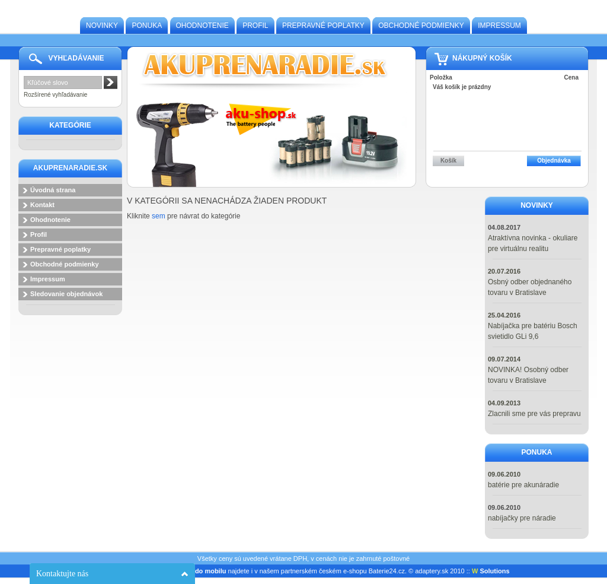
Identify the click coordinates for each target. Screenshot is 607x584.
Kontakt (42, 204)
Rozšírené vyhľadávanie (55, 94)
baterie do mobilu (199, 571)
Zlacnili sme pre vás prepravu (534, 414)
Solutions (491, 571)
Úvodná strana (52, 189)
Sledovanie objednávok (66, 293)
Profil (255, 25)
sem (158, 216)
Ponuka (147, 25)
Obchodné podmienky (421, 25)
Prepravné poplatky (323, 25)
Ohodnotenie (202, 25)
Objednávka (554, 160)
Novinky (102, 25)
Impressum (499, 25)
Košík (448, 160)
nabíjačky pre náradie (522, 518)
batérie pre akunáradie (523, 485)
